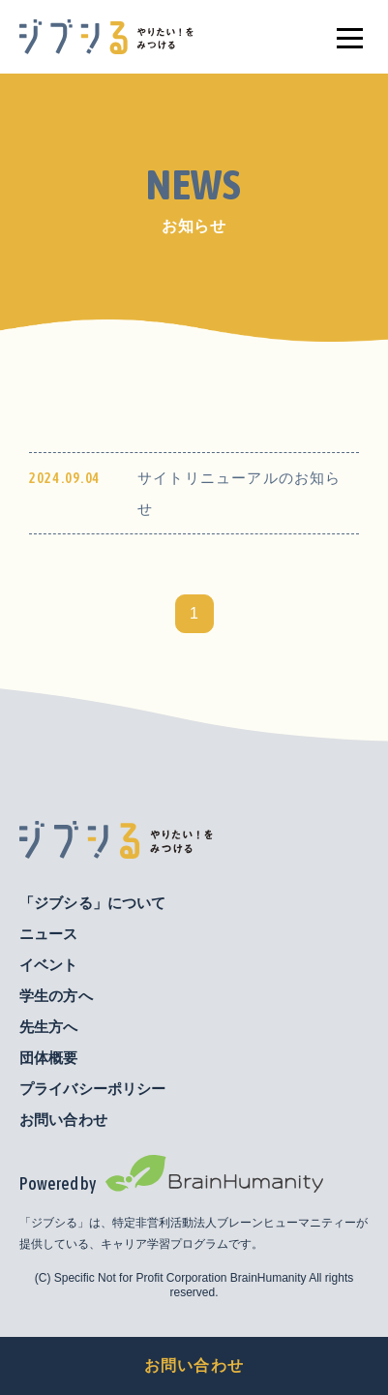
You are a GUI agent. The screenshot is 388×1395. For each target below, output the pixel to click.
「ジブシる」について (92, 903)
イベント (48, 964)
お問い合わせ (194, 1365)
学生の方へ (56, 995)
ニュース (48, 933)
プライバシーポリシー (92, 1088)
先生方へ (48, 1026)
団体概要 (48, 1057)
